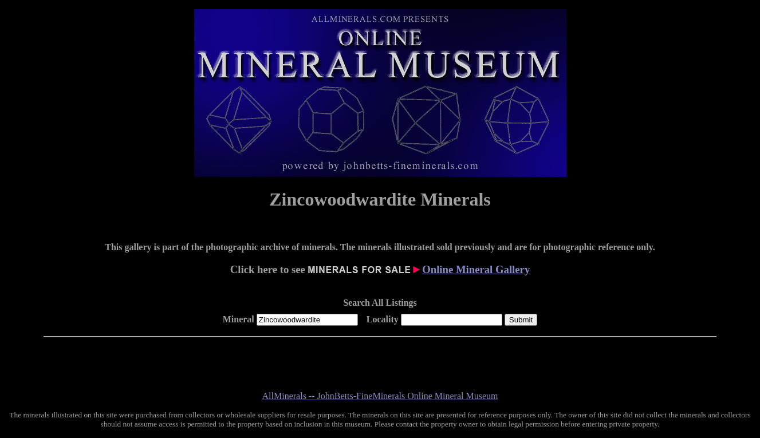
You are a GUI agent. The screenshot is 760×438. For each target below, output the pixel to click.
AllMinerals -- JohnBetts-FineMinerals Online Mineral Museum (380, 396)
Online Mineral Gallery (476, 269)
